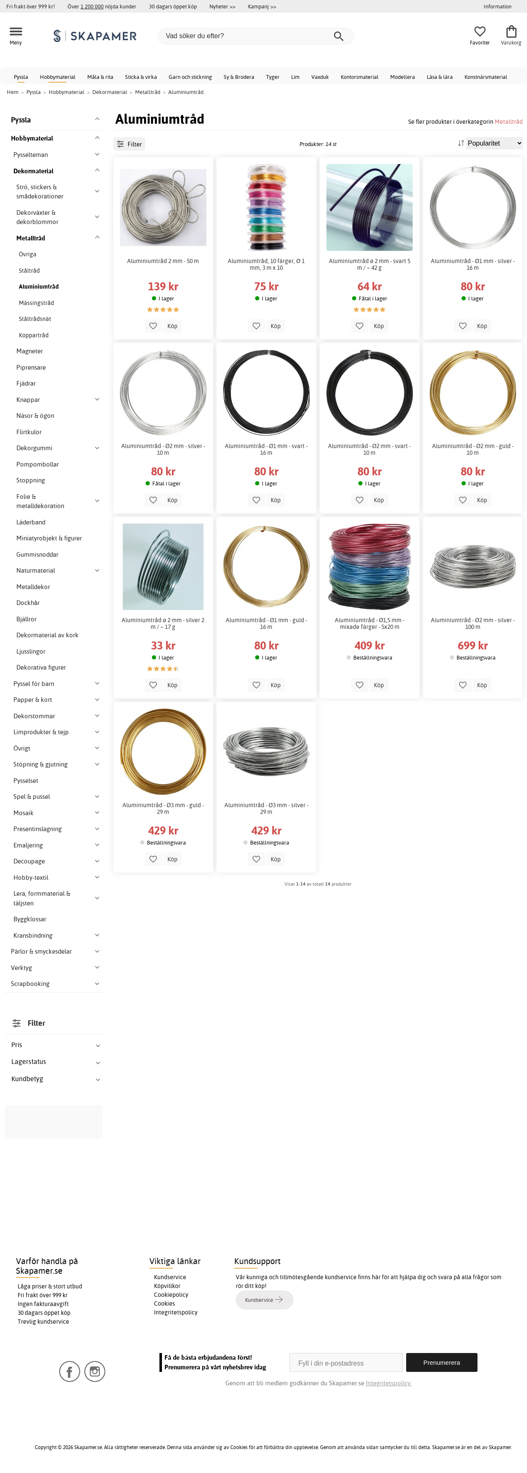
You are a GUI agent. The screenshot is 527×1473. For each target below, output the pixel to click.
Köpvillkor (167, 1286)
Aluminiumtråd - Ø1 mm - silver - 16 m (473, 264)
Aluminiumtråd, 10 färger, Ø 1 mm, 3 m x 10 (266, 264)
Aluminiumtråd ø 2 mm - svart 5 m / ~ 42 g (369, 264)
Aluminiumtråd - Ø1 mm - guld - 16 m (266, 623)
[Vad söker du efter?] (256, 36)
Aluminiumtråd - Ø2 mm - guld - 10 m (473, 449)
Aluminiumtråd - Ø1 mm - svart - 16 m (266, 449)
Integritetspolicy (176, 1312)
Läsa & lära (440, 76)
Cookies (164, 1303)
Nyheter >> (222, 6)
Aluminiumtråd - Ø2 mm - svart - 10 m (369, 449)
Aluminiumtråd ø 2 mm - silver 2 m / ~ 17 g (163, 623)
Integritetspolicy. (389, 1383)
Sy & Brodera (239, 76)
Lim (295, 76)
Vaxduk (320, 76)
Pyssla (21, 76)
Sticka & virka (141, 76)
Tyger (272, 76)
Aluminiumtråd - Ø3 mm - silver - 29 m (266, 808)
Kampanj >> (262, 6)
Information (497, 6)
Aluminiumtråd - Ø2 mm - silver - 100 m (473, 623)
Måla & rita (100, 76)
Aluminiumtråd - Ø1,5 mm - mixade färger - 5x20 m (369, 623)
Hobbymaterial (58, 76)
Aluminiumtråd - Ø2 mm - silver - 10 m (163, 449)
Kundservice (170, 1277)
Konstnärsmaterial (485, 76)
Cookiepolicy (171, 1294)
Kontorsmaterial (359, 76)
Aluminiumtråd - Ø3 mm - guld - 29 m (163, 808)
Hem (12, 92)
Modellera (402, 76)
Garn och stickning (190, 76)
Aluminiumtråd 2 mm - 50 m (163, 261)
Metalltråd (509, 121)
